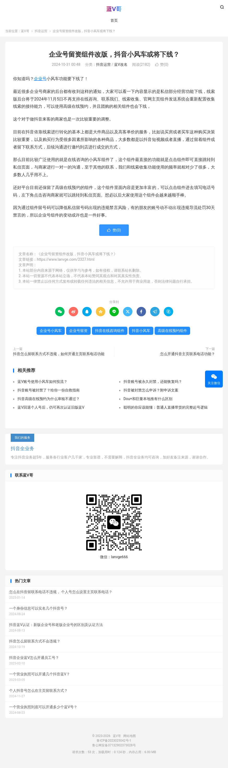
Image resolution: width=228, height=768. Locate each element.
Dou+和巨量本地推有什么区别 (148, 402)
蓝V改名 (120, 68)
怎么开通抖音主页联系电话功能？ (187, 357)
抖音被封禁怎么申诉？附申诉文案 (151, 393)
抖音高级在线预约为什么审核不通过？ (48, 402)
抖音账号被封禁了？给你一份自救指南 (48, 393)
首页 (114, 21)
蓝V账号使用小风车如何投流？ (42, 385)
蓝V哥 (114, 9)
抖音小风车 (141, 334)
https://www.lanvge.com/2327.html (66, 262)
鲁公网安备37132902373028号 (114, 749)
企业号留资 (78, 334)
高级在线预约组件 (172, 334)
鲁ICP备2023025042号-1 (114, 744)
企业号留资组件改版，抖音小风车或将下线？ (114, 57)
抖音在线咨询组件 (109, 334)
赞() (161, 68)
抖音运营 (41, 34)
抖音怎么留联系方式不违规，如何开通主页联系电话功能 (58, 357)
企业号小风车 (51, 334)
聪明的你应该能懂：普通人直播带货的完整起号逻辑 (166, 411)
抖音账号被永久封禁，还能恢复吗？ (153, 385)
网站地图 (129, 739)
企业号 (40, 82)
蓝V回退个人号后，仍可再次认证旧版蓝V (50, 411)
